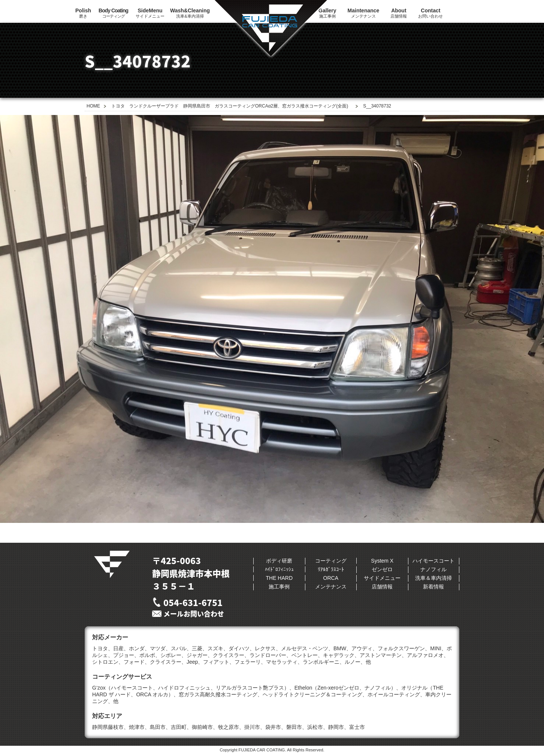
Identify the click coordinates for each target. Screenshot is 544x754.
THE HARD (279, 578)
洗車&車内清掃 (190, 12)
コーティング (113, 12)
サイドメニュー (150, 12)
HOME (93, 106)
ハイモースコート (433, 561)
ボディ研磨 (279, 561)
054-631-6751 (193, 602)
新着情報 (433, 587)
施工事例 (279, 587)
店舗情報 (398, 12)
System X (382, 561)
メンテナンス (364, 12)
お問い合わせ (430, 12)
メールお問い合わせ (193, 614)
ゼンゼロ (382, 569)
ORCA (330, 578)
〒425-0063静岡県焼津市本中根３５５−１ (191, 573)
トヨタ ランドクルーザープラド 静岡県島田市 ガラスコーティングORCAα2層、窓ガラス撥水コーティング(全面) (229, 106)
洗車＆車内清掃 (433, 578)
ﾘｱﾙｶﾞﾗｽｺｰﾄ (331, 569)
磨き (83, 12)
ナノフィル (433, 569)
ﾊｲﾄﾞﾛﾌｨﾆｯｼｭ (279, 569)
